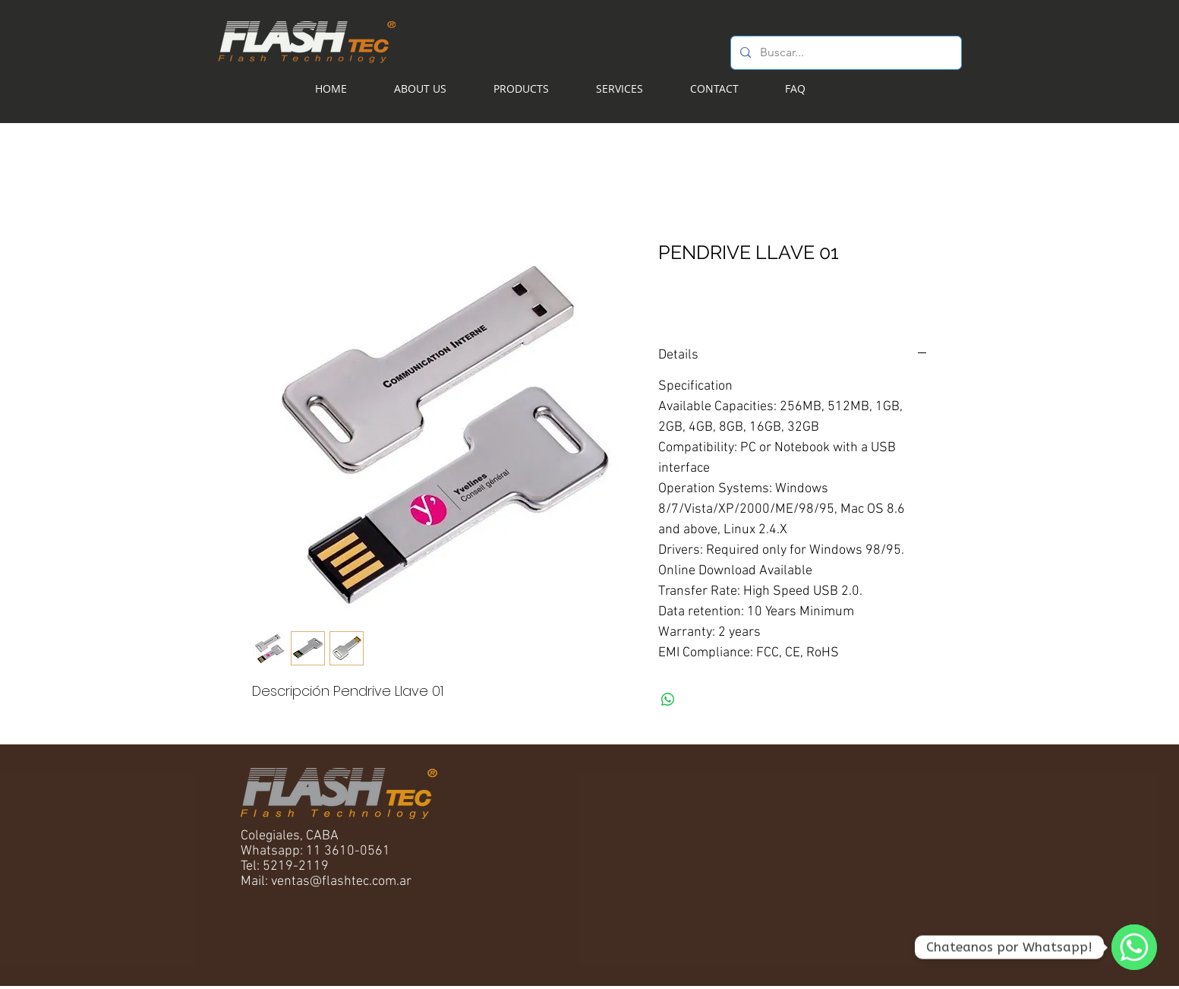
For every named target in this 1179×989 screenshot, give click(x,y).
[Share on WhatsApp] (668, 699)
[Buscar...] (844, 52)
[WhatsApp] (1134, 947)
